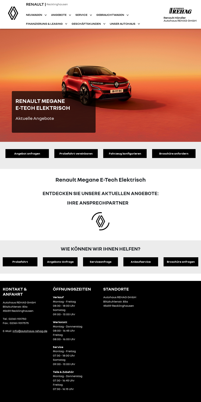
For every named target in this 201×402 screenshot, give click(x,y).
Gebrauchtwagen (110, 15)
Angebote (59, 15)
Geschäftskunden (86, 23)
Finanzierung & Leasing (44, 23)
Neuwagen (34, 15)
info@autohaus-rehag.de (30, 331)
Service (81, 15)
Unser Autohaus (123, 23)
